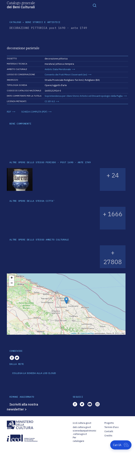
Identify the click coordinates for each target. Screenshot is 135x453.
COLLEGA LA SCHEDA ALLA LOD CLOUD (34, 373)
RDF (9, 111)
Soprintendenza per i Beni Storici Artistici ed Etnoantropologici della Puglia (84, 95)
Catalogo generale (21, 5)
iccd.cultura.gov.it (82, 422)
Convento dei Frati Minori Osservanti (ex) (66, 74)
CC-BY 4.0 (50, 101)
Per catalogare (78, 439)
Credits (108, 435)
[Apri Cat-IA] (120, 444)
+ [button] (12, 278)
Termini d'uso (111, 427)
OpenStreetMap (87, 333)
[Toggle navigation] (95, 5)
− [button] (12, 283)
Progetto (109, 422)
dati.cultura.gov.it (82, 427)
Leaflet (73, 333)
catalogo (15, 22)
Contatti (108, 431)
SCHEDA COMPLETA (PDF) (34, 111)
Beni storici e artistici (42, 22)
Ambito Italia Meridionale (58, 69)
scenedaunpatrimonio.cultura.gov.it (84, 432)
